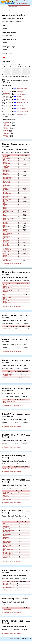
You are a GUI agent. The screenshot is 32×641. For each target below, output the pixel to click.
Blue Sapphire (7, 180)
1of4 (4, 533)
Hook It (5, 538)
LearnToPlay (6, 161)
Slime (5, 289)
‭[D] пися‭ (6, 123)
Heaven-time (6, 537)
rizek (4, 301)
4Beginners (6, 158)
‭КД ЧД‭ (6, 130)
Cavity (5, 535)
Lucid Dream (7, 541)
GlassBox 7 (6, 208)
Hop (4, 402)
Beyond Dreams (7, 177)
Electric (5, 197)
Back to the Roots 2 (9, 401)
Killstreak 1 (6, 529)
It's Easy (5, 215)
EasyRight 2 (6, 196)
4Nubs (5, 176)
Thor (4, 252)
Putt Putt (5, 548)
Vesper (5, 557)
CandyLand (6, 182)
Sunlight (5, 248)
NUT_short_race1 (8, 468)
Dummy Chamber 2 (8, 374)
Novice (19, 94)
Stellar (5, 377)
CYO (4, 294)
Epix (23, 94)
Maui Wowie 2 (7, 223)
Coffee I (5, 291)
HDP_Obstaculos (8, 494)
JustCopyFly (5, 97)
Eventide (5, 200)
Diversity (24, 99)
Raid (4, 550)
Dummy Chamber (8, 373)
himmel (5, 495)
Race (18, 102)
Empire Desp (7, 199)
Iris (4, 214)
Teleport (5, 259)
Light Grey (6, 219)
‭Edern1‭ (6, 135)
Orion (5, 230)
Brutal (18, 88)
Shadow (5, 258)
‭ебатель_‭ (7, 128)
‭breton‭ (6, 127)
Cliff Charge (25, 111)
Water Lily (6, 254)
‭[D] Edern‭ (6, 122)
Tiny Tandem (7, 171)
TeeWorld (6, 251)
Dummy (19, 96)
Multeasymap (7, 228)
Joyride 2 (6, 526)
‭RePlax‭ (6, 136)
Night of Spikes (7, 545)
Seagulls (5, 237)
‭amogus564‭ (7, 132)
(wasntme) (6, 174)
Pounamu (6, 234)
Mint (4, 225)
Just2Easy (6, 217)
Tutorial (17, 64)
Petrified (5, 232)
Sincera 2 (6, 245)
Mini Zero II (6, 542)
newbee (5, 229)
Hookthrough (5, 93)
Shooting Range (8, 553)
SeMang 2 (6, 241)
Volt (4, 559)
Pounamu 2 (6, 236)
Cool (4, 187)
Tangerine (6, 166)
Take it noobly (7, 249)
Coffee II (5, 293)
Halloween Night (8, 211)
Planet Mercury (7, 233)
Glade (5, 207)
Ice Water (6, 173)
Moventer (6, 544)
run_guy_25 (6, 552)
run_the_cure (24, 102)
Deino (5, 192)
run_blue (5, 584)
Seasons (5, 238)
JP (4, 295)
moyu (5, 298)
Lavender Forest (8, 218)
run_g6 (5, 586)
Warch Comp (7, 499)
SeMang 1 (6, 240)
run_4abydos (7, 583)
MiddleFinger (7, 297)
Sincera (24, 108)
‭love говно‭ (7, 125)
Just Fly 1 (6, 496)
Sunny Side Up (7, 165)
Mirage (5, 286)
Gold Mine (6, 210)
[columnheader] (8, 155)
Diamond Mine (7, 193)
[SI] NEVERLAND (8, 290)
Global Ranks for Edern (23, 3)
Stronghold (24, 88)
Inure (4, 159)
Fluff (4, 203)
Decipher (5, 191)
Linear (5, 162)
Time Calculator (7, 609)
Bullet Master (7, 534)
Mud (4, 523)
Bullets (5, 169)
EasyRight (6, 195)
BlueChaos (6, 181)
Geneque (5, 204)
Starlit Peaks (7, 302)
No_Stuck (6, 546)
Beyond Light (7, 178)
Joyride (5, 524)
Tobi (4, 304)
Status (18, 1)
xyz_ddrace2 (7, 260)
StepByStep (6, 163)
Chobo (5, 184)
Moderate (19, 91)
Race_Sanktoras (8, 549)
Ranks (26, 1)
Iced (4, 212)
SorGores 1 (6, 555)
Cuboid (5, 188)
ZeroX (5, 255)
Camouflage (6, 170)
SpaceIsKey (6, 531)
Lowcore (5, 222)
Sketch (5, 247)
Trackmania (6, 556)
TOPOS (5, 527)
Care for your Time (8, 530)
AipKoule (6, 492)
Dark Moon (6, 189)
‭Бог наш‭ (6, 133)
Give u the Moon (8, 206)
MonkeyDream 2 (8, 287)
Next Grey (6, 300)
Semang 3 (6, 243)
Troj (4, 498)
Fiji (4, 202)
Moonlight (6, 226)
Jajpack (5, 540)
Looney (5, 221)
